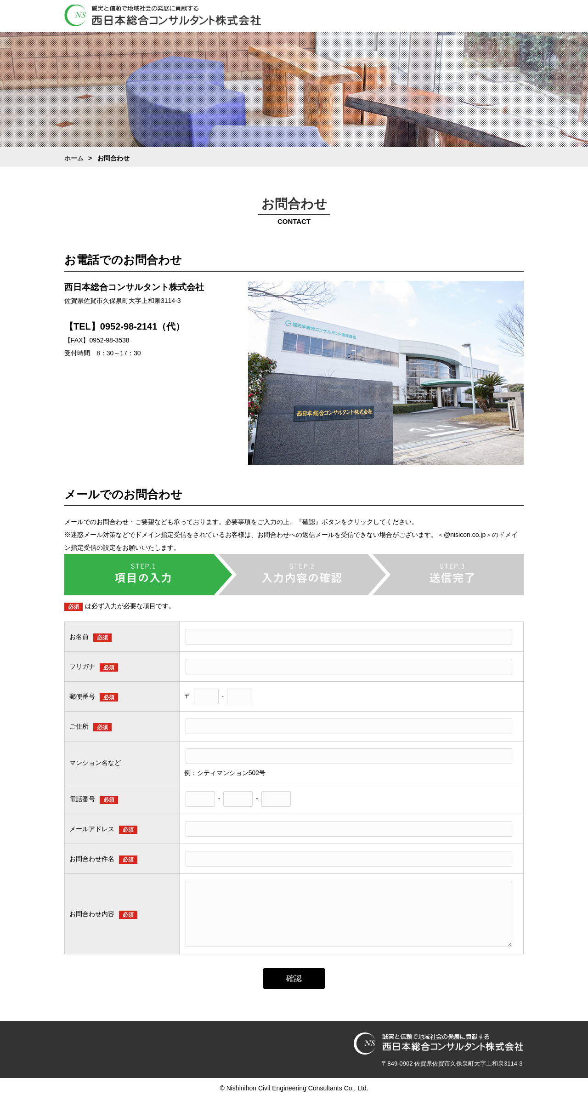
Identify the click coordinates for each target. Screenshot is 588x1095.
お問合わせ (508, 17)
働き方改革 (425, 17)
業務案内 (383, 17)
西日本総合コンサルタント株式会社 (162, 16)
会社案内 (342, 17)
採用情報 (466, 17)
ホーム (301, 17)
